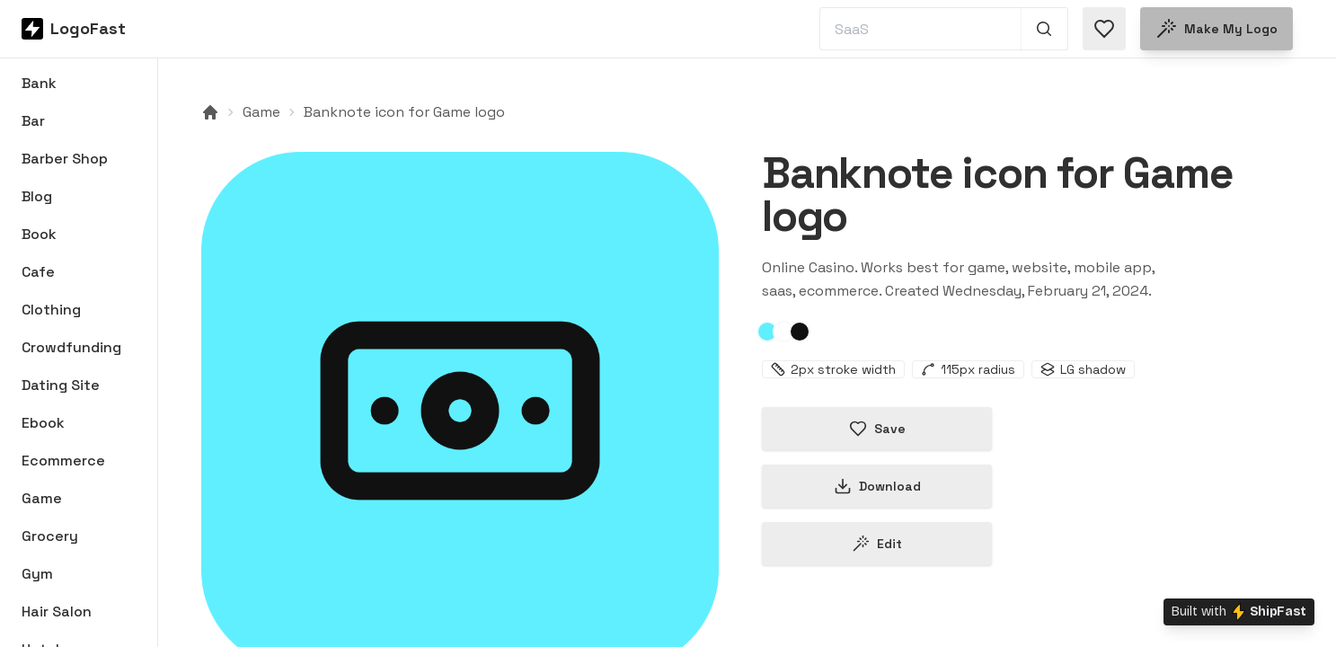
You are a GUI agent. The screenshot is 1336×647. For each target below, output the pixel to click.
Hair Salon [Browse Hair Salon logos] (57, 611)
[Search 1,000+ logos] (1044, 28)
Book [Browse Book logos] (39, 234)
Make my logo (1216, 29)
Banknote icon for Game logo (404, 111)
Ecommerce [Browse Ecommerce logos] (63, 460)
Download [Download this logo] (877, 486)
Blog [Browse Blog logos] (37, 196)
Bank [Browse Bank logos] (39, 83)
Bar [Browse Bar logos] (33, 120)
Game (261, 111)
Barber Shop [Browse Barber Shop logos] (65, 158)
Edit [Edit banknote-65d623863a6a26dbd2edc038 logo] (877, 544)
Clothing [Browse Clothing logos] (51, 309)
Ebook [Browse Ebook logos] (43, 422)
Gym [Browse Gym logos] (37, 573)
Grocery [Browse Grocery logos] (50, 536)
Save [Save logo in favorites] (877, 429)
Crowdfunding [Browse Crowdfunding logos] (71, 347)
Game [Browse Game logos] (42, 498)
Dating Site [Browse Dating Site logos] (61, 385)
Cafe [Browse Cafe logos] (38, 271)
